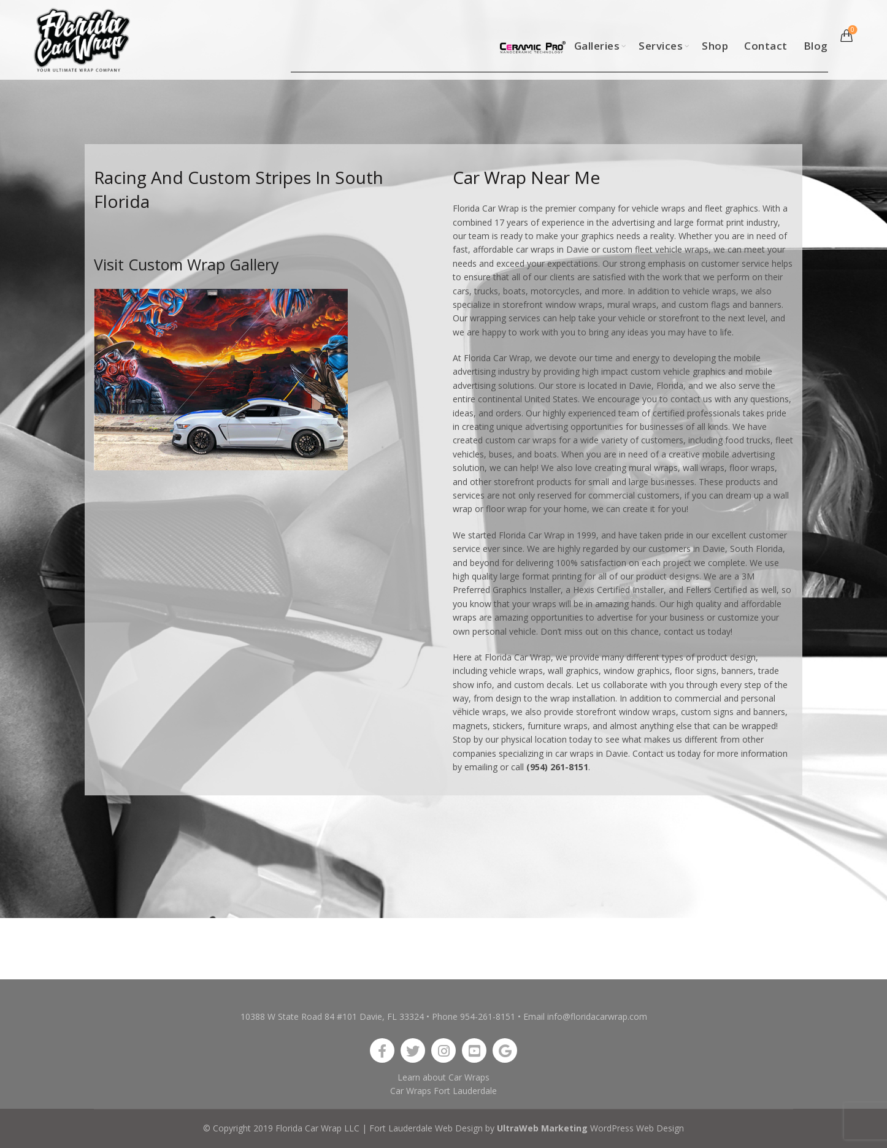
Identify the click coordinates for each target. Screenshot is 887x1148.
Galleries (597, 46)
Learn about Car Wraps (443, 1077)
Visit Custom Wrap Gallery (186, 264)
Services (661, 46)
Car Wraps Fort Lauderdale (443, 1090)
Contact (766, 46)
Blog (816, 46)
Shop (715, 46)
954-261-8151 (487, 1016)
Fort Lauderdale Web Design (426, 1128)
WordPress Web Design (637, 1128)
